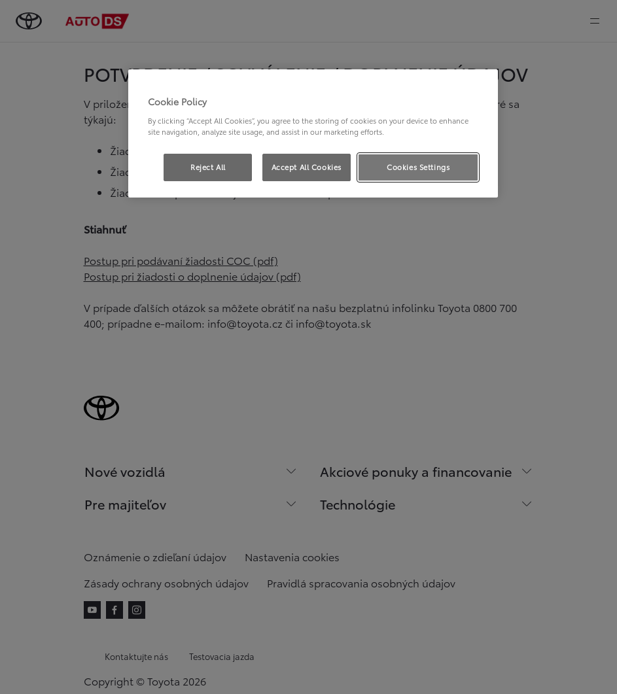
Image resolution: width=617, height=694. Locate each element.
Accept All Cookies (307, 167)
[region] (313, 133)
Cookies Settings (418, 167)
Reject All (208, 167)
